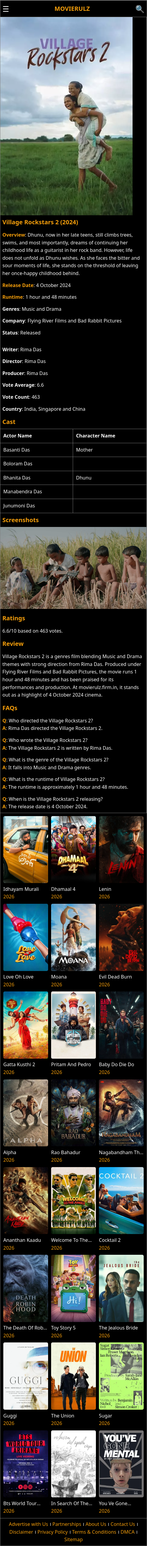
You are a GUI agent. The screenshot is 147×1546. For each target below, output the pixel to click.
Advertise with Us (28, 1524)
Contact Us (123, 1524)
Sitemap (73, 1539)
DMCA (128, 1532)
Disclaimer (21, 1532)
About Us (96, 1524)
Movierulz (72, 9)
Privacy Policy (52, 1532)
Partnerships (66, 1524)
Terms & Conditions (94, 1532)
